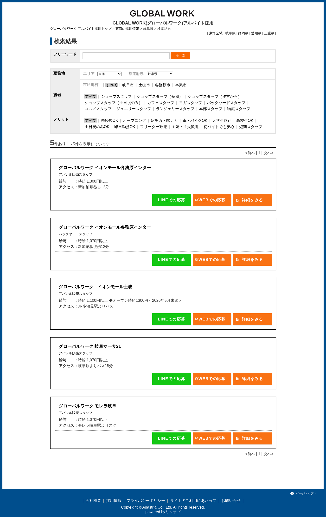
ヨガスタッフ (190, 103)
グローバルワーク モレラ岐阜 (87, 406)
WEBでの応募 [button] (212, 200)
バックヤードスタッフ (226, 103)
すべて (111, 85)
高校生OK (244, 120)
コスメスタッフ (98, 109)
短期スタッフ (250, 127)
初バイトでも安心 (219, 127)
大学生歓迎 (221, 120)
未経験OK (109, 120)
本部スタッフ (210, 109)
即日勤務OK (124, 127)
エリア (89, 74)
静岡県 (243, 33)
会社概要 (93, 501)
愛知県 (256, 33)
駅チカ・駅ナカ (164, 120)
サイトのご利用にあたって (193, 501)
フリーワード (65, 54)
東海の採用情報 (127, 29)
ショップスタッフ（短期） (160, 96)
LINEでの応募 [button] (171, 200)
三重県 (269, 33)
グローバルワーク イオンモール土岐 (95, 286)
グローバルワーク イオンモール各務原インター (105, 167)
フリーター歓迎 (153, 127)
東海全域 (216, 33)
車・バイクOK (195, 120)
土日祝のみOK (97, 127)
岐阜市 (128, 85)
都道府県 (136, 74)
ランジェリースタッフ (175, 109)
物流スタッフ (238, 109)
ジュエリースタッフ (133, 109)
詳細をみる (252, 200)
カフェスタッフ (160, 103)
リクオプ (173, 512)
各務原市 (162, 85)
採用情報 (113, 501)
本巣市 (181, 85)
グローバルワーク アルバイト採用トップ (81, 29)
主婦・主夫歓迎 (185, 127)
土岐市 (144, 85)
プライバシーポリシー (146, 501)
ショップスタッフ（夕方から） (215, 96)
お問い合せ (231, 501)
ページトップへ (306, 493)
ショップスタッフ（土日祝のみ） (113, 103)
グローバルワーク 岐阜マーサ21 (90, 346)
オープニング (134, 120)
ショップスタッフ (116, 96)
